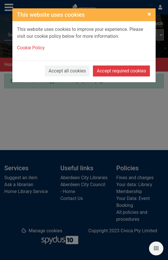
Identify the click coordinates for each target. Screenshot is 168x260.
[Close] (149, 14)
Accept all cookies (67, 71)
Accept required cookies (121, 71)
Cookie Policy (31, 47)
